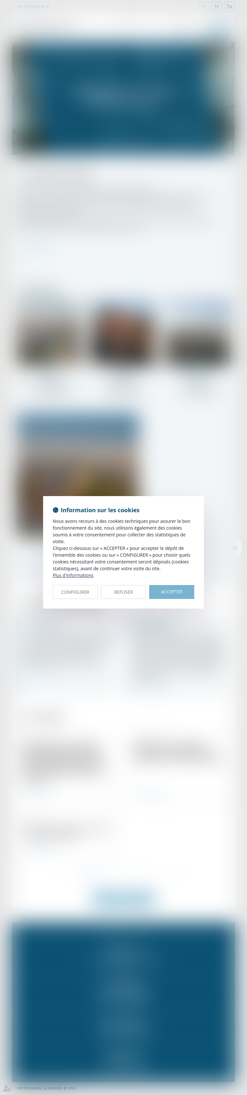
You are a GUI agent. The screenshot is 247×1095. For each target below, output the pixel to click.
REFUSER (123, 592)
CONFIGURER (75, 592)
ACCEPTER (172, 592)
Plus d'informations (73, 575)
